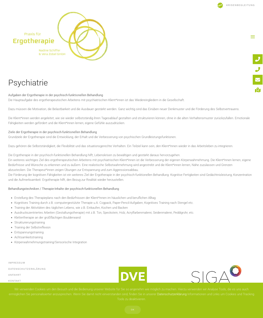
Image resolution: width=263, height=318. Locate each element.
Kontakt (14, 280)
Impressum (16, 262)
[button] (253, 37)
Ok (132, 309)
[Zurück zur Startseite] (59, 37)
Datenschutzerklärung (26, 268)
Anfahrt (14, 274)
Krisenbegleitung (236, 5)
